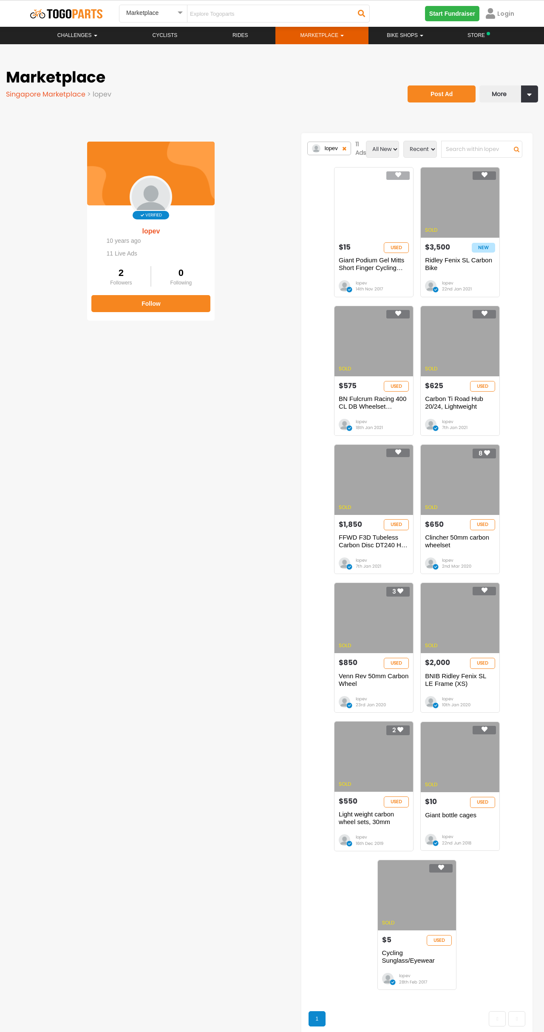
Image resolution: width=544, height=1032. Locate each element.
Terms (108, 993)
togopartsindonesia (317, 944)
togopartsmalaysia (196, 944)
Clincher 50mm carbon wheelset (450, 414)
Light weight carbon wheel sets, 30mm (449, 563)
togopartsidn (308, 957)
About (46, 993)
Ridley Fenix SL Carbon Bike (325, 268)
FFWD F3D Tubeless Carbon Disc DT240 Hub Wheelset (332, 418)
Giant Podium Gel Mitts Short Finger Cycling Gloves (215, 272)
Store (304, 868)
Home (230, 859)
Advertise (174, 993)
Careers (77, 993)
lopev (72, 224)
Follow (72, 296)
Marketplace (239, 885)
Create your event (222, 993)
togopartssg (66, 957)
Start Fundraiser (452, 13)
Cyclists (165, 35)
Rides (240, 35)
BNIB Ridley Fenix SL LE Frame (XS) (329, 563)
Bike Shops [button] (405, 35)
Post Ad (431, 83)
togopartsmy (188, 957)
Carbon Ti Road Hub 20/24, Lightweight (202, 418)
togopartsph (428, 944)
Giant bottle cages (249, 705)
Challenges (77, 35)
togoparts (63, 944)
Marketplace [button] (322, 35)
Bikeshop (309, 859)
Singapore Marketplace (49, 91)
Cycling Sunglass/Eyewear (382, 705)
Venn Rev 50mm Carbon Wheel (208, 559)
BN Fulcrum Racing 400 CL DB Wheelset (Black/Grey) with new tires (450, 272)
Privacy (139, 993)
